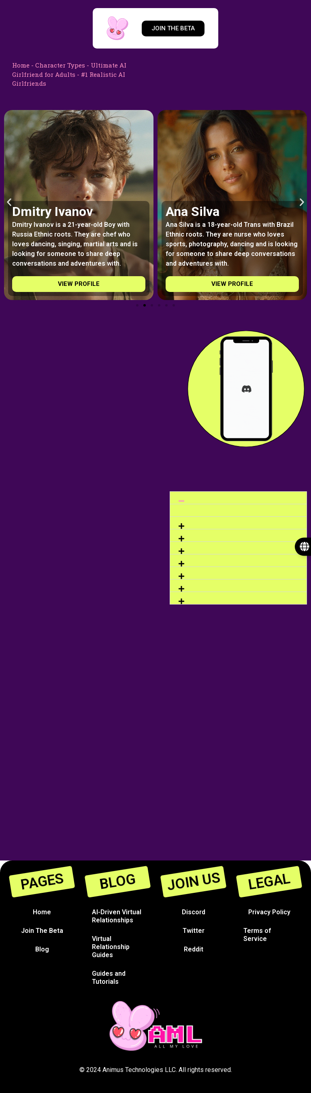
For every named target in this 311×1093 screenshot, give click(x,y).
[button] (9, 202)
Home (21, 65)
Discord (193, 912)
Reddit (193, 949)
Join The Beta (42, 930)
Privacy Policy (269, 912)
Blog (42, 949)
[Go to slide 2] (144, 305)
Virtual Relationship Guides (111, 947)
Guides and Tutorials (109, 977)
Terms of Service (257, 935)
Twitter (193, 930)
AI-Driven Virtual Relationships (116, 916)
